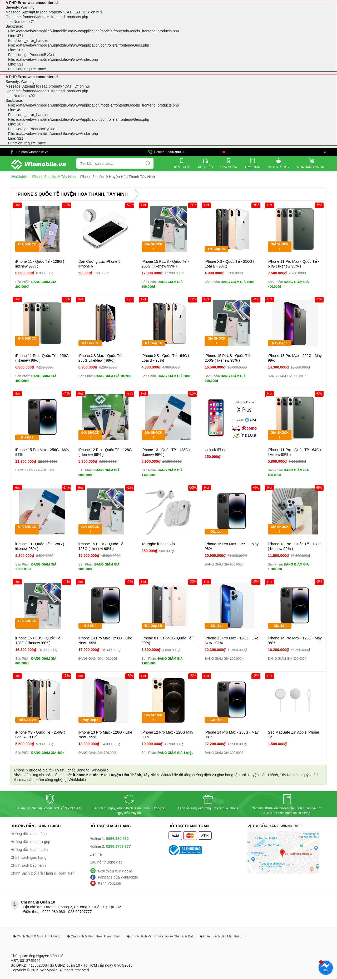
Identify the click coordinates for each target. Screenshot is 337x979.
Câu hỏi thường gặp (106, 862)
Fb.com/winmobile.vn (32, 152)
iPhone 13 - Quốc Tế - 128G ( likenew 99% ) (166, 452)
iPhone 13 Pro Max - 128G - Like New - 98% (231, 640)
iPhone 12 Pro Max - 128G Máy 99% (167, 734)
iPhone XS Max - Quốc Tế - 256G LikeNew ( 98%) (101, 358)
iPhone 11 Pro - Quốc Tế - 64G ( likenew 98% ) (294, 452)
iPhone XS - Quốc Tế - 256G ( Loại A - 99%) (40, 734)
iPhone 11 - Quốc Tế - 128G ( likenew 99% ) (39, 263)
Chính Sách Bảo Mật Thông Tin (225, 936)
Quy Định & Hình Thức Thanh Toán (95, 936)
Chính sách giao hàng (28, 857)
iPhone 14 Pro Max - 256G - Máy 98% (232, 734)
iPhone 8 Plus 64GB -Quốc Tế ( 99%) (168, 640)
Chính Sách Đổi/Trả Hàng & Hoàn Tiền (43, 873)
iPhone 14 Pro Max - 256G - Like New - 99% (105, 640)
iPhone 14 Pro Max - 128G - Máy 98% (295, 640)
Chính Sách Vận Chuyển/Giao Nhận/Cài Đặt (161, 936)
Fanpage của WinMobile (118, 877)
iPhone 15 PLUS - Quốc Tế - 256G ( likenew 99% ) (165, 263)
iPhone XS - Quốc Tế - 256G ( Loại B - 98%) (229, 263)
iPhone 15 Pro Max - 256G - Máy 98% (232, 546)
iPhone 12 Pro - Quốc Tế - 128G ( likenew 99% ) (105, 452)
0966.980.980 (176, 152)
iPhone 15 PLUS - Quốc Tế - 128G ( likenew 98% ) (102, 546)
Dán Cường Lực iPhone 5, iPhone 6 (99, 263)
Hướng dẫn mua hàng (29, 834)
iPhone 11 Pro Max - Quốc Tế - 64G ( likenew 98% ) (293, 263)
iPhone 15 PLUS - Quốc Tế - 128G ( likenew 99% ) (39, 640)
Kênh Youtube (109, 883)
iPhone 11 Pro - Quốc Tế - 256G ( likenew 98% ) (42, 358)
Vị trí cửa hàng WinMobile (274, 826)
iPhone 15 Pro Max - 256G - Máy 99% (42, 452)
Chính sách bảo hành (28, 865)
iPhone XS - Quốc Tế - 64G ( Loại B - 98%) (165, 358)
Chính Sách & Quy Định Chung (38, 936)
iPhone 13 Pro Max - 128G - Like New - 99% (105, 734)
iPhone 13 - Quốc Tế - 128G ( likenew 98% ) (39, 546)
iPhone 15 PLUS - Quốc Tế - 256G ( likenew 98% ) (228, 358)
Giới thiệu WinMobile (115, 871)
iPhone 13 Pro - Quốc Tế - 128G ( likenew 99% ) (294, 546)
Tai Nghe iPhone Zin (158, 544)
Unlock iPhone (216, 450)
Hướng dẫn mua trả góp (30, 842)
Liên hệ (96, 854)
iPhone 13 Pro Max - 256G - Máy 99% (295, 358)
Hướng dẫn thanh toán (29, 849)
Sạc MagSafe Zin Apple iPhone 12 (293, 734)
